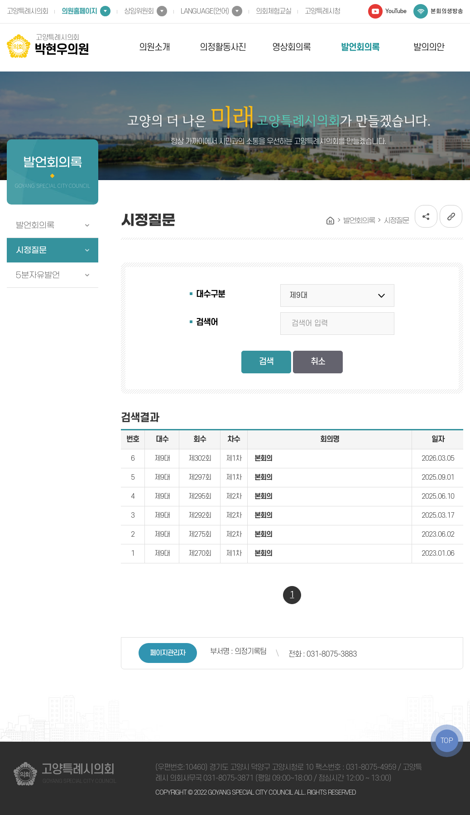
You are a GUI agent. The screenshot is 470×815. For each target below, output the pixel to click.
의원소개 (154, 47)
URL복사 (451, 216)
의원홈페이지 (79, 11)
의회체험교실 (273, 11)
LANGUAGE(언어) (205, 11)
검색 (266, 362)
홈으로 (330, 221)
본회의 (263, 458)
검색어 (207, 322)
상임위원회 (138, 11)
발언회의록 (360, 47)
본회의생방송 (447, 11)
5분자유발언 (38, 275)
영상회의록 (291, 47)
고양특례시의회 (27, 11)
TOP (447, 741)
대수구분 (210, 294)
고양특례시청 (322, 11)
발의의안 (428, 47)
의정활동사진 (223, 47)
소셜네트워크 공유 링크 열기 (426, 216)
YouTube (396, 11)
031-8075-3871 (228, 778)
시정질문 (31, 250)
